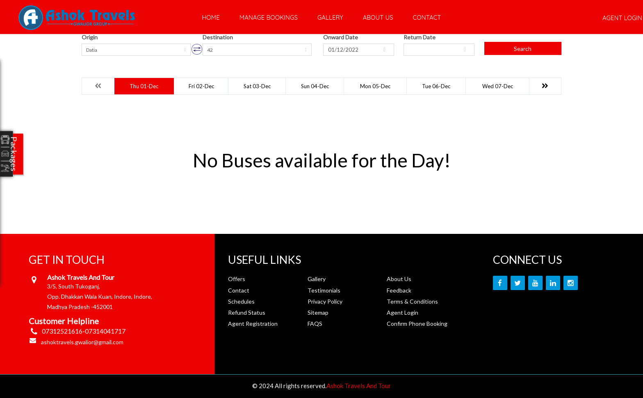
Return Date (420, 37)
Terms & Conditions (412, 301)
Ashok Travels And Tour (358, 385)
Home (211, 17)
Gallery (330, 17)
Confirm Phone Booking (417, 323)
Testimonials (324, 290)
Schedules (241, 301)
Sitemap (318, 312)
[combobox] (136, 49)
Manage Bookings (268, 17)
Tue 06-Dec (436, 86)
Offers (236, 278)
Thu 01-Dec (144, 86)
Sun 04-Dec (315, 86)
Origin (90, 37)
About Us (378, 17)
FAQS (315, 323)
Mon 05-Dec (375, 86)
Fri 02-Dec (201, 86)
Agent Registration (253, 323)
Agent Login (402, 312)
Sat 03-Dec (257, 86)
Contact (427, 17)
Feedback (399, 290)
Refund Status (246, 312)
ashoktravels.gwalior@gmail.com (82, 342)
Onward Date (340, 37)
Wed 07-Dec (497, 86)
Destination (218, 37)
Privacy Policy (325, 301)
